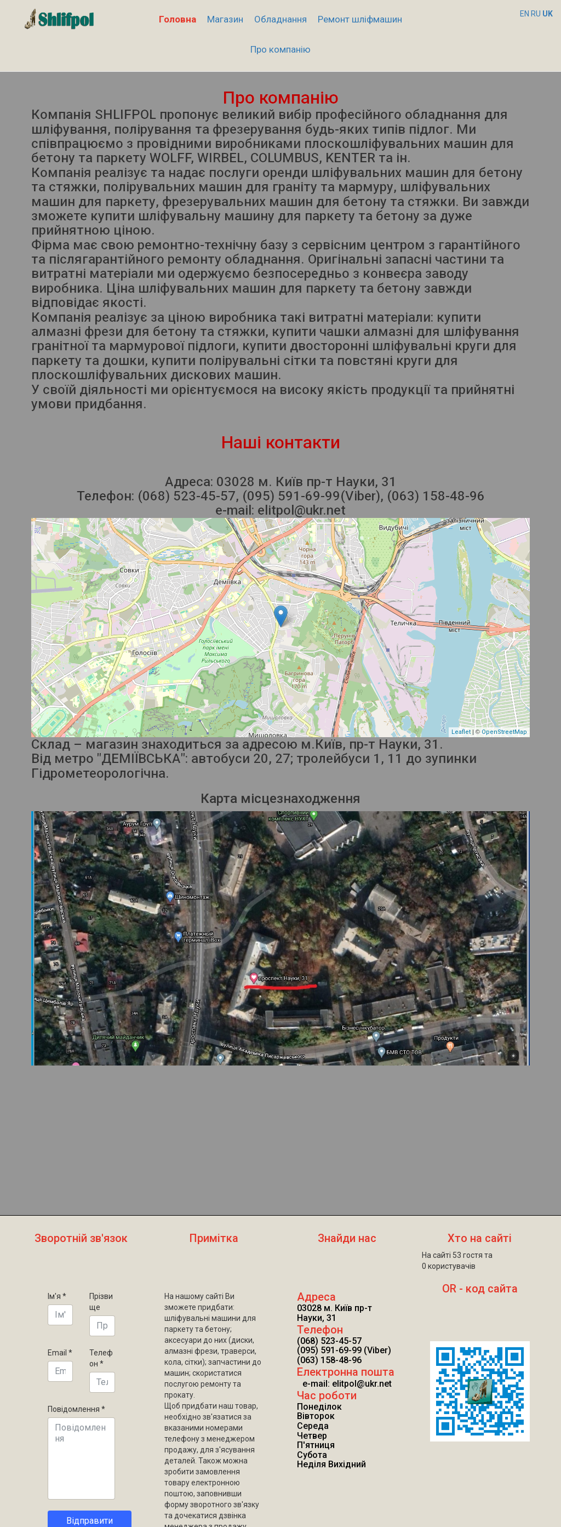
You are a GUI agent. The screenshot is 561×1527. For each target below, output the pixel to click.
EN (524, 13)
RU (536, 13)
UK (547, 13)
